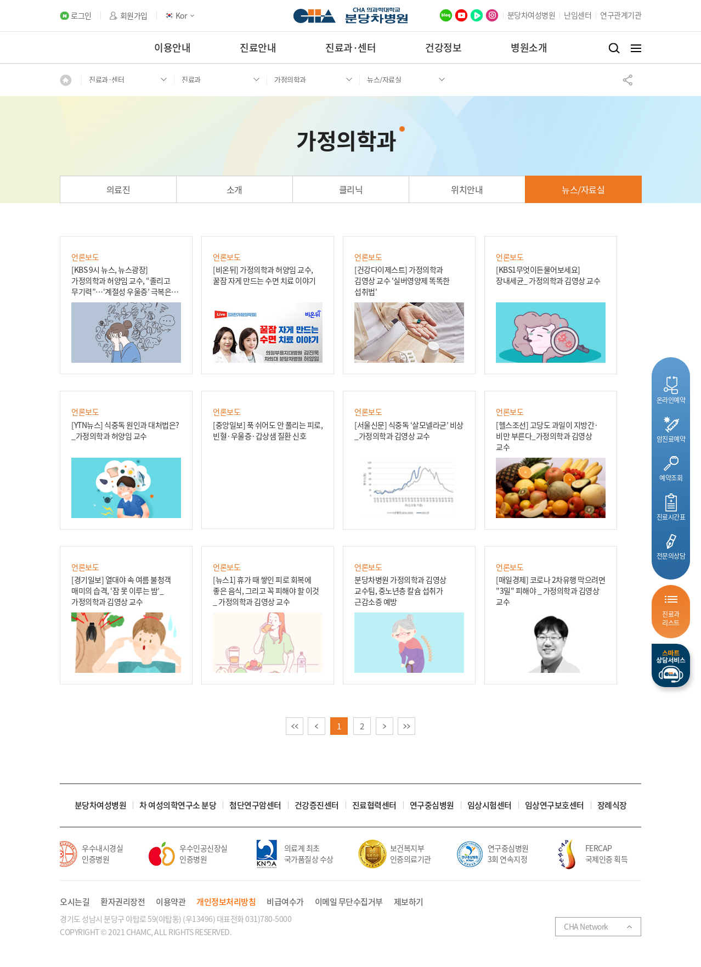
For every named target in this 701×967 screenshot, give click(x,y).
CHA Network (586, 926)
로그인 (81, 16)
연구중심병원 (432, 805)
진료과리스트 (671, 618)
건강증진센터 (317, 805)
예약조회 (670, 477)
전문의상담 (671, 555)
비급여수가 (285, 902)
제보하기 (408, 902)
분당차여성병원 (531, 14)
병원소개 (529, 47)
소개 (234, 189)
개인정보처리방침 (226, 902)
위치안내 (467, 189)
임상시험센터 (489, 805)
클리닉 (351, 189)
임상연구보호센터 (554, 805)
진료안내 (258, 47)
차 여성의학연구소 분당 (177, 805)
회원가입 (134, 16)
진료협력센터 (374, 805)
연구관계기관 (620, 14)
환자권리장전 (122, 902)
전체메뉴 (636, 48)
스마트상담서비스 (671, 665)
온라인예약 (671, 399)
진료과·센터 (350, 47)
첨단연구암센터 (255, 805)
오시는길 (74, 902)
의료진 (118, 189)
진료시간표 (671, 516)
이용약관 (170, 902)
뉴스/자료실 (583, 189)
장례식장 (612, 805)
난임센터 (577, 14)
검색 (614, 48)
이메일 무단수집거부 (349, 902)
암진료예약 (671, 438)
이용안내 (172, 47)
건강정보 (443, 47)
